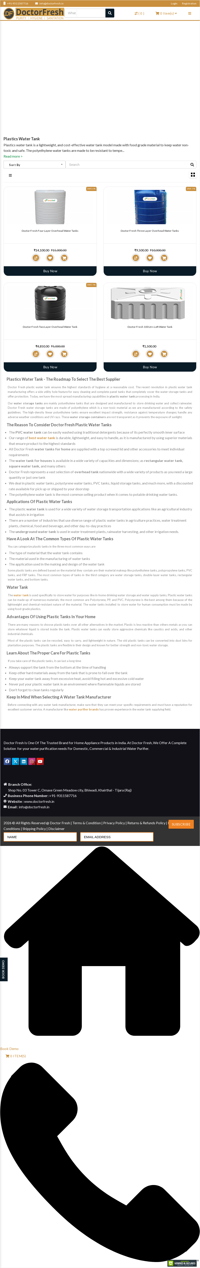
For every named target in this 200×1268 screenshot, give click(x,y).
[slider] (12, 246)
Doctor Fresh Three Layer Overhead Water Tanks (150, 230)
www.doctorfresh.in (39, 801)
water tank (21, 595)
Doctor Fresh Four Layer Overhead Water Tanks (50, 230)
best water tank (42, 438)
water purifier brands (84, 709)
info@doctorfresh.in (49, 3)
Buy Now (50, 271)
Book (9, 1048)
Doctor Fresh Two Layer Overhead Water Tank (50, 326)
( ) (139, 13)
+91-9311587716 (16, 3)
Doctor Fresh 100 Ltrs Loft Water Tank (150, 326)
